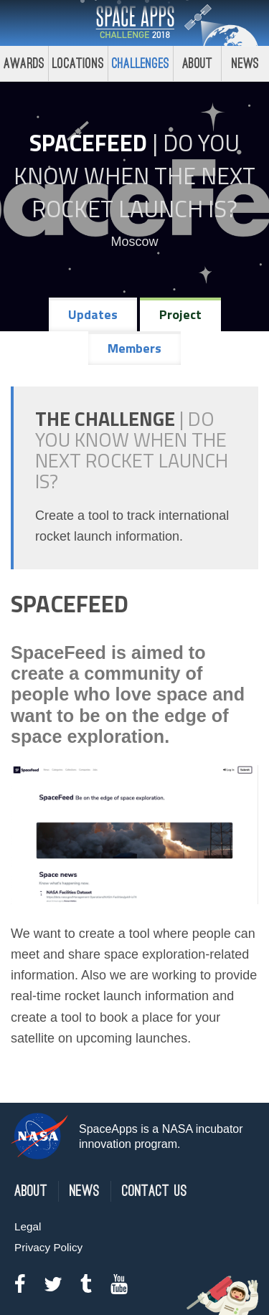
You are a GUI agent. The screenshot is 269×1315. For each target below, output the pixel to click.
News (85, 1191)
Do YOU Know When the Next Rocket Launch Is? (134, 176)
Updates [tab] (93, 314)
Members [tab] (134, 348)
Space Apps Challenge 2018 (134, 23)
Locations (78, 63)
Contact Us (154, 1191)
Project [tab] (180, 314)
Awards (24, 63)
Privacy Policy (48, 1247)
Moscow (134, 241)
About (197, 63)
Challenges (140, 63)
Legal (27, 1226)
